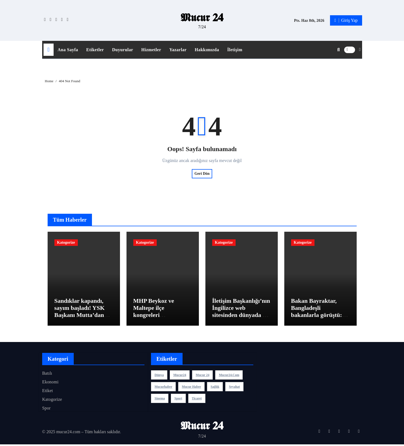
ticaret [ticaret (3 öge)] (197, 400)
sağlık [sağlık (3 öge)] (215, 388)
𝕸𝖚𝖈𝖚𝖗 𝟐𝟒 (202, 17)
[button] (360, 49)
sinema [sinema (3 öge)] (160, 400)
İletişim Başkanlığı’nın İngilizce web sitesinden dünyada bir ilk (241, 313)
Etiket (47, 392)
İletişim (234, 49)
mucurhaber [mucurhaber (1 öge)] (163, 388)
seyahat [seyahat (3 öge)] (234, 388)
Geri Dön (202, 174)
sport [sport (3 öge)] (178, 400)
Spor (46, 409)
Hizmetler (151, 49)
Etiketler (95, 49)
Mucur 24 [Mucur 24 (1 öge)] (202, 376)
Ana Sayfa (68, 49)
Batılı (47, 374)
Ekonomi (50, 383)
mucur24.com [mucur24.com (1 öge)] (229, 376)
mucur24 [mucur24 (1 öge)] (179, 376)
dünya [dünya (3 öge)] (159, 376)
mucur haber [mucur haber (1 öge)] (191, 388)
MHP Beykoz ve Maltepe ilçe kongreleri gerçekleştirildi (153, 313)
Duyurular (122, 49)
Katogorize (66, 242)
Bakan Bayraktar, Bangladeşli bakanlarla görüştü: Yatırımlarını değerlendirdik (316, 316)
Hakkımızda (207, 49)
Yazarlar (178, 49)
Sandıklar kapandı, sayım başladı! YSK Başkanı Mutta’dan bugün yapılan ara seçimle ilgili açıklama (82, 316)
